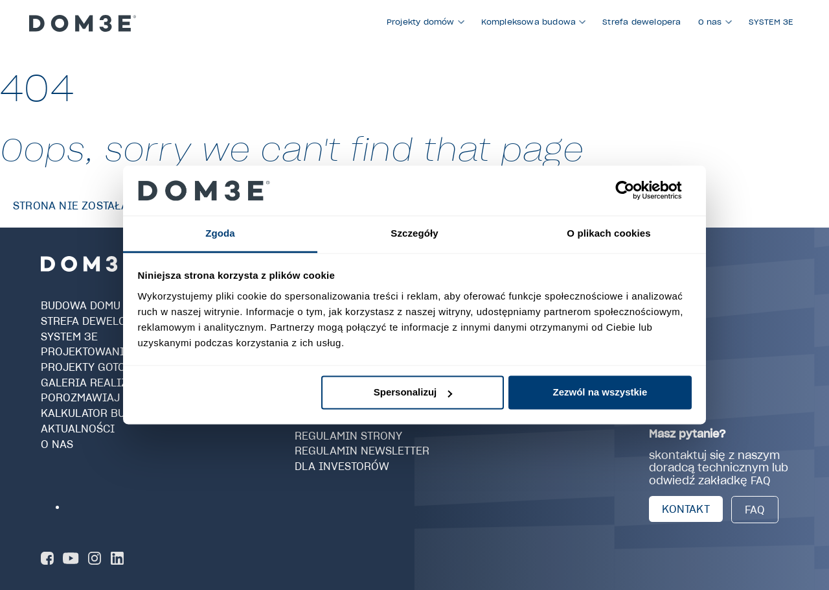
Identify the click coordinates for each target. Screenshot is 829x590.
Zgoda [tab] (220, 233)
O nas (57, 443)
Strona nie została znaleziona (107, 205)
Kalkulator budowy (99, 413)
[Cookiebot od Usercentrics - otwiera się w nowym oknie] (635, 190)
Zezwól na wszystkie (599, 392)
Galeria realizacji (96, 382)
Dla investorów (342, 466)
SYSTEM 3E (69, 335)
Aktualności (78, 428)
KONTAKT (685, 508)
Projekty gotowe (91, 366)
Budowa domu (80, 305)
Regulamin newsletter (362, 450)
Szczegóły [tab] (414, 233)
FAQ (755, 509)
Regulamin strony (348, 435)
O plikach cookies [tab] (608, 233)
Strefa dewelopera (97, 320)
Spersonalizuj (413, 392)
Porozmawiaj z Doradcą (112, 397)
